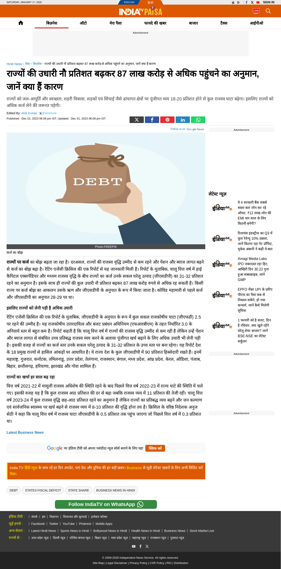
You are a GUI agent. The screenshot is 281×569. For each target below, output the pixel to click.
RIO (168, 563)
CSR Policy (157, 563)
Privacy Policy (138, 563)
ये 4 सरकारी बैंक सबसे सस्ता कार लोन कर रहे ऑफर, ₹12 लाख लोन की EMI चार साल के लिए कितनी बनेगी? (254, 213)
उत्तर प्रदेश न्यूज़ (40, 538)
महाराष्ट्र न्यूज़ (139, 538)
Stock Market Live (202, 531)
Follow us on (187, 128)
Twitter (53, 524)
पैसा (12, 474)
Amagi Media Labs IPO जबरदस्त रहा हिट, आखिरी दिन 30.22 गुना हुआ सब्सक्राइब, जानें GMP (253, 269)
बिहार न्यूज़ (101, 538)
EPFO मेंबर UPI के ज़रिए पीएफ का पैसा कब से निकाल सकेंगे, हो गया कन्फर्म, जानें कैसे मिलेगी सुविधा (255, 300)
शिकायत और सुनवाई (75, 516)
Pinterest (85, 524)
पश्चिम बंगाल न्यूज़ (80, 538)
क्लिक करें (155, 448)
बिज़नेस (51, 23)
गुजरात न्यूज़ (177, 538)
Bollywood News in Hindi (110, 531)
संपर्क (34, 516)
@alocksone (49, 113)
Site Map (98, 563)
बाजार (193, 23)
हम (43, 516)
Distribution (181, 563)
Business (134, 468)
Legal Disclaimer (116, 563)
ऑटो (83, 23)
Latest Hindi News (43, 531)
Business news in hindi (115, 490)
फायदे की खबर (155, 23)
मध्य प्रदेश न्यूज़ (119, 538)
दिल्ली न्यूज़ (59, 538)
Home (20, 22)
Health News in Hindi (145, 531)
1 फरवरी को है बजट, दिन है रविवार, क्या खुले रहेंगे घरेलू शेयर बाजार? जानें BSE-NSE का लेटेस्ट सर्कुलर (254, 330)
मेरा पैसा (116, 23)
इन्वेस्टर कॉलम (99, 516)
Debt (14, 490)
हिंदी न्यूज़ (31, 468)
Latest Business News (25, 432)
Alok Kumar (29, 113)
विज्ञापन (54, 516)
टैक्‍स (223, 23)
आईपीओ (256, 23)
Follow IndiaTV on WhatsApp (105, 504)
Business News (175, 531)
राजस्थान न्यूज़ (158, 538)
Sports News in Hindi (74, 531)
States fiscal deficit (43, 490)
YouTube (69, 524)
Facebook (38, 524)
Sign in (268, 2)
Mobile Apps (103, 524)
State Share (78, 490)
